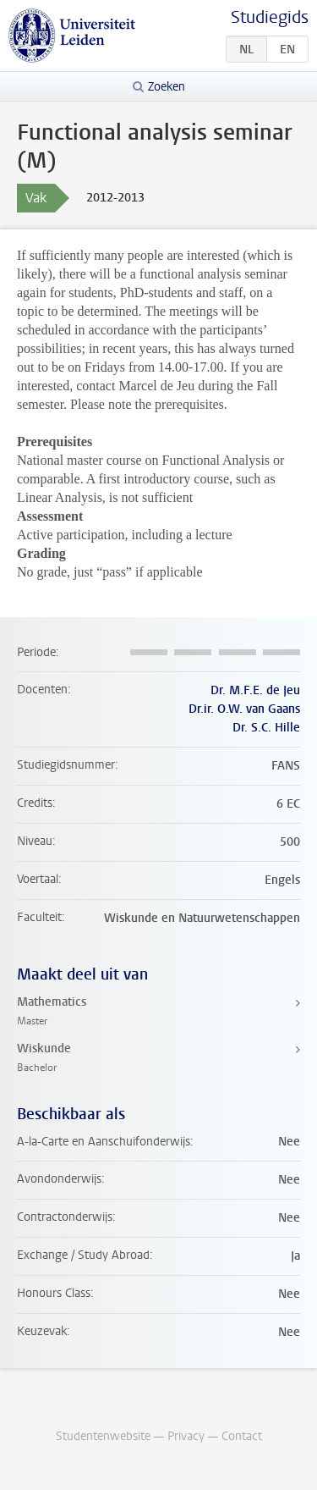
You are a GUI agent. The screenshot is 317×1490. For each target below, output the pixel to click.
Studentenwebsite (103, 1436)
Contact (241, 1436)
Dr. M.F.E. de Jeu (255, 690)
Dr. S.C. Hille (266, 728)
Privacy (186, 1436)
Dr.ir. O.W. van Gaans (244, 709)
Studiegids (270, 17)
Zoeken (166, 87)
